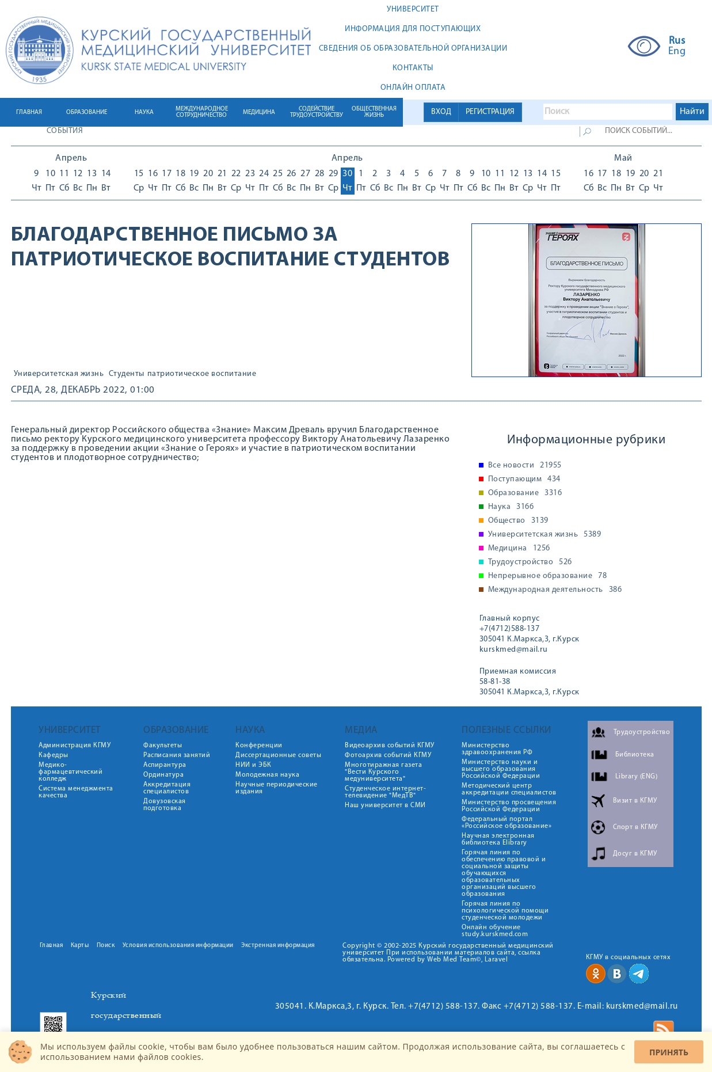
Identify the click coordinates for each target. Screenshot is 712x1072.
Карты (80, 945)
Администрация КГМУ (75, 745)
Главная (51, 945)
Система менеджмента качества (76, 792)
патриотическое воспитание (202, 374)
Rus (677, 41)
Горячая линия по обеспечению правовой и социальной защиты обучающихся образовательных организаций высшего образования (504, 873)
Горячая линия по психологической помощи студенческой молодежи (505, 910)
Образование (525, 493)
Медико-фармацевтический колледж (70, 772)
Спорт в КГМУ (635, 827)
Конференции (259, 745)
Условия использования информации (178, 945)
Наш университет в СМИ (385, 805)
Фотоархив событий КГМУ (388, 755)
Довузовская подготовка (164, 805)
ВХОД (441, 112)
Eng (677, 52)
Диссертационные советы (278, 755)
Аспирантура (164, 765)
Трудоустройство (530, 562)
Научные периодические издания (276, 788)
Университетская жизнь (59, 374)
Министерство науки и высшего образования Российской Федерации (501, 769)
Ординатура (163, 774)
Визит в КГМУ (635, 800)
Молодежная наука (267, 774)
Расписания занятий (176, 755)
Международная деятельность (555, 590)
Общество (518, 521)
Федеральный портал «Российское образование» (506, 823)
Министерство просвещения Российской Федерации (509, 806)
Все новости (525, 466)
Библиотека (634, 754)
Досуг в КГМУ (635, 853)
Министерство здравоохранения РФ (497, 749)
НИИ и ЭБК (253, 765)
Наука (511, 507)
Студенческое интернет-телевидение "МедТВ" (385, 792)
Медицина (519, 549)
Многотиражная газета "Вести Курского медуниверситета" (383, 772)
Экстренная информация (278, 945)
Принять (668, 1052)
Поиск (106, 945)
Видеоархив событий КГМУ (390, 745)
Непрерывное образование (547, 576)
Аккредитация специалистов (167, 788)
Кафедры (53, 755)
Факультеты (162, 745)
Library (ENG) (636, 776)
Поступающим (524, 480)
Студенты (126, 374)
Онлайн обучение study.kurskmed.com (495, 931)
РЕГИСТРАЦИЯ (490, 112)
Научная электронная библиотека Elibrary (498, 839)
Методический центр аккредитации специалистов (509, 789)
